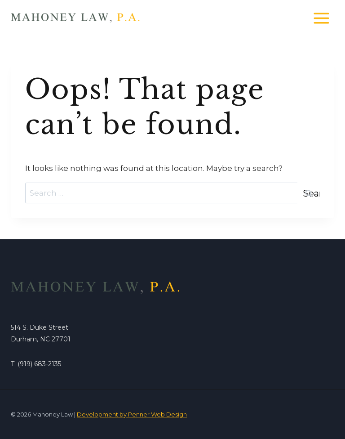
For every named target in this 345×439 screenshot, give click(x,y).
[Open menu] (321, 18)
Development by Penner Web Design (132, 414)
